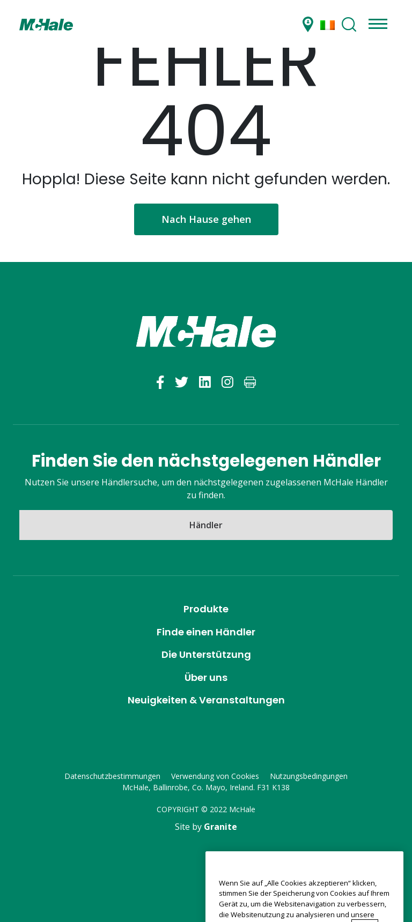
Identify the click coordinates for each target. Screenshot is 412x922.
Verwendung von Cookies (215, 776)
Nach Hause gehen (206, 219)
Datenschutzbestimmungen (112, 776)
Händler (206, 525)
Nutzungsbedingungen (309, 776)
